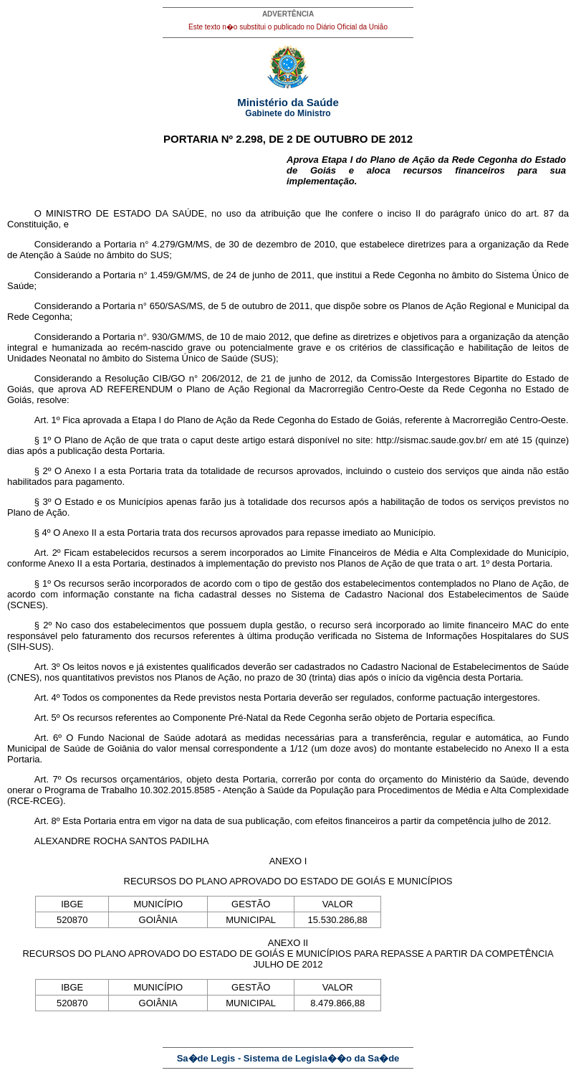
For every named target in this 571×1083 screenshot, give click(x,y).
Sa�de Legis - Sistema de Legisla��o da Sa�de (288, 1058)
